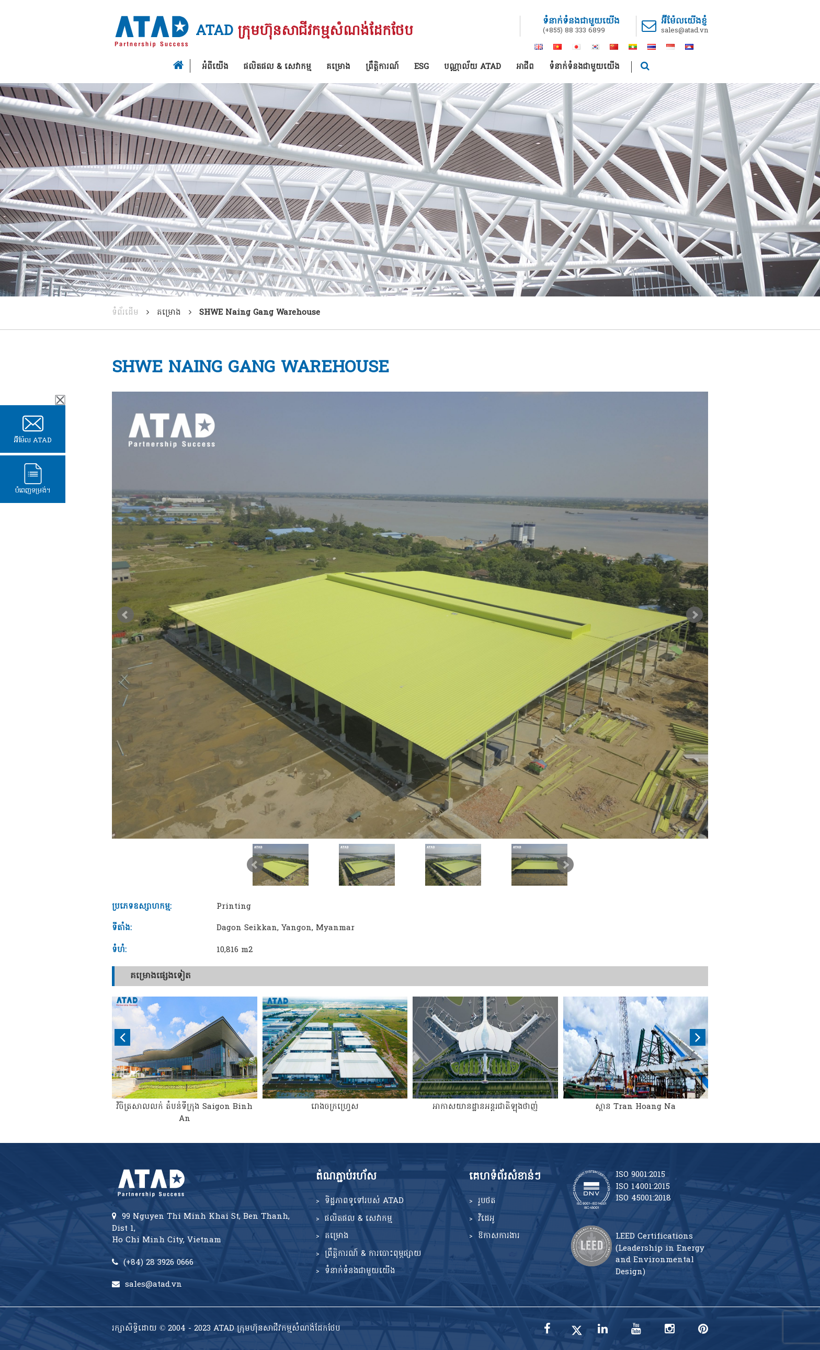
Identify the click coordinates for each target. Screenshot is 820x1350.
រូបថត (487, 1201)
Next (694, 615)
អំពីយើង (215, 67)
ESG (421, 67)
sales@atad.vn (684, 31)
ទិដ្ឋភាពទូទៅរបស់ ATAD (364, 1201)
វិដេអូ (486, 1219)
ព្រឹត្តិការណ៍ (382, 67)
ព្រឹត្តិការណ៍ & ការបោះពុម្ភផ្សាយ (373, 1254)
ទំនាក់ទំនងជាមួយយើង (584, 67)
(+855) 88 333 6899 (574, 31)
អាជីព (525, 67)
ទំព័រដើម (125, 312)
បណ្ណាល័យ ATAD (472, 67)
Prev (125, 615)
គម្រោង (338, 67)
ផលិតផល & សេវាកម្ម (277, 67)
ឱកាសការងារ (499, 1236)
